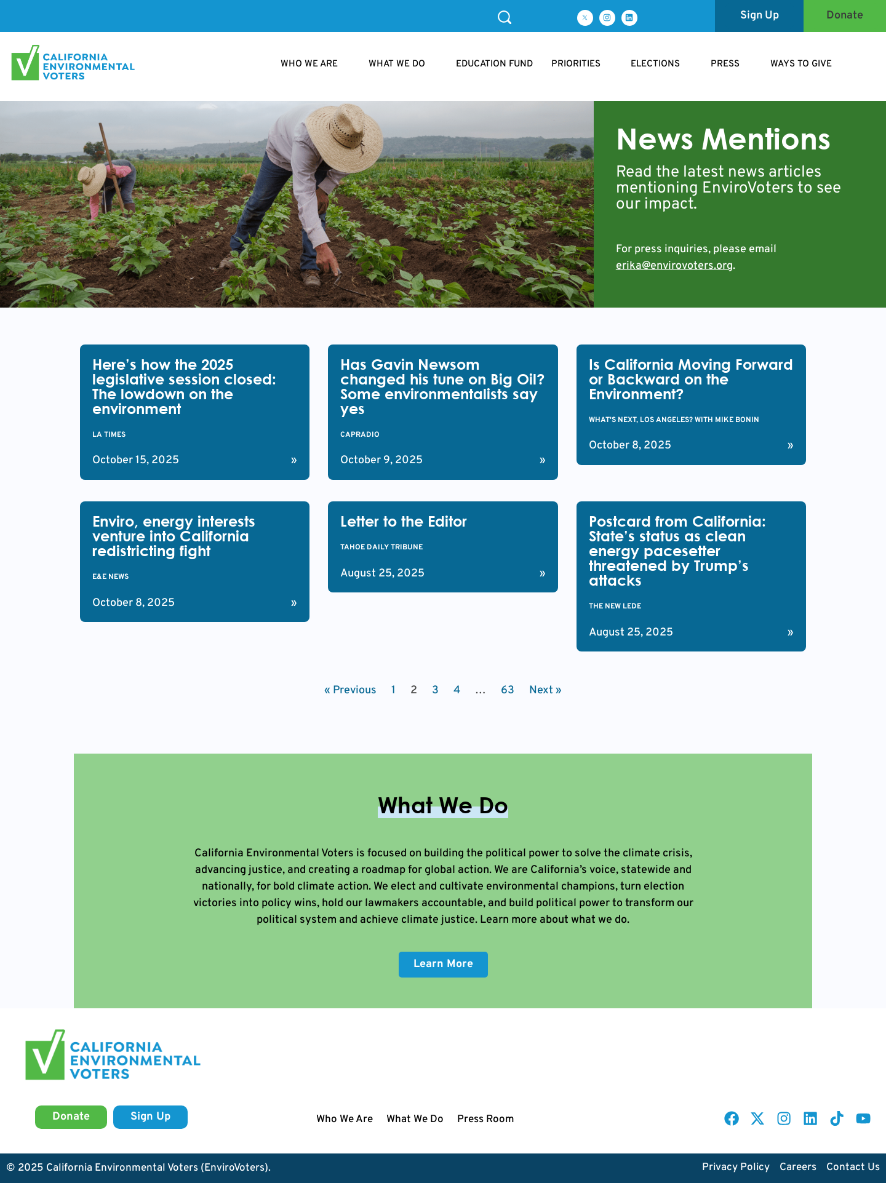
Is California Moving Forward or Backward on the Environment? (691, 379)
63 (507, 690)
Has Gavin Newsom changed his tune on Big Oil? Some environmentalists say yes (442, 386)
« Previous (350, 690)
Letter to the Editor (403, 521)
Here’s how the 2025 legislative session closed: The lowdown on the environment (184, 386)
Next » (545, 690)
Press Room (485, 1119)
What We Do (415, 1119)
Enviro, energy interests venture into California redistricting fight (173, 535)
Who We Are (344, 1119)
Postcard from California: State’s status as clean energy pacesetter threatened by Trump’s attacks (677, 550)
